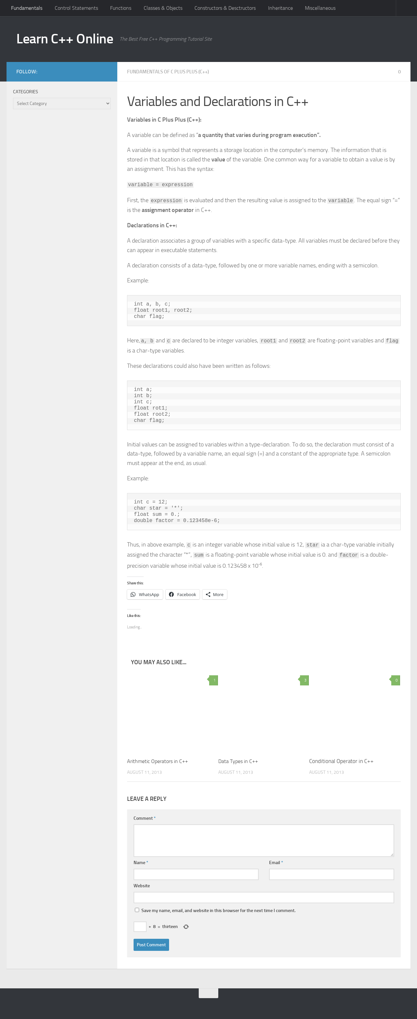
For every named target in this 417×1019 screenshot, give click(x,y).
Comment (145, 818)
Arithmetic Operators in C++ (160, 761)
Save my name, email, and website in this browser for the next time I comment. (218, 910)
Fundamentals (26, 8)
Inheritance (280, 8)
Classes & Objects (163, 8)
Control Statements (76, 8)
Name (141, 862)
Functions (120, 8)
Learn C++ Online (64, 39)
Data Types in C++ (239, 761)
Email (276, 862)
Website (142, 886)
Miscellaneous (320, 8)
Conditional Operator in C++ (341, 761)
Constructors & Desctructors (225, 8)
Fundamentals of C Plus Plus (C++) (172, 71)
